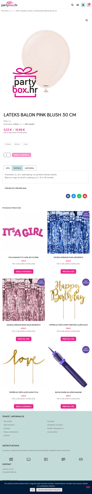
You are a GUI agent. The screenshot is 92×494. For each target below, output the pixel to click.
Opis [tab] (8, 168)
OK (32, 490)
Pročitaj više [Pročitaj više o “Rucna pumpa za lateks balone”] (68, 406)
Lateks (29, 11)
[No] (88, 487)
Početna (4, 11)
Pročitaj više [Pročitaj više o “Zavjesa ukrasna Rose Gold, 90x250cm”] (23, 339)
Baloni (23, 11)
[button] (72, 5)
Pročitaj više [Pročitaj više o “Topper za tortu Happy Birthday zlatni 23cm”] (68, 339)
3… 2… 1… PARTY (14, 11)
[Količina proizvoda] (7, 155)
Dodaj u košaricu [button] (23, 271)
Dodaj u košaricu (21, 155)
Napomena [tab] (29, 168)
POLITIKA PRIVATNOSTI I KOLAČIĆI (49, 490)
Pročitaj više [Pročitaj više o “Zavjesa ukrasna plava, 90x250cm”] (68, 271)
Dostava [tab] (17, 168)
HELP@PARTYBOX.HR (9, 472)
